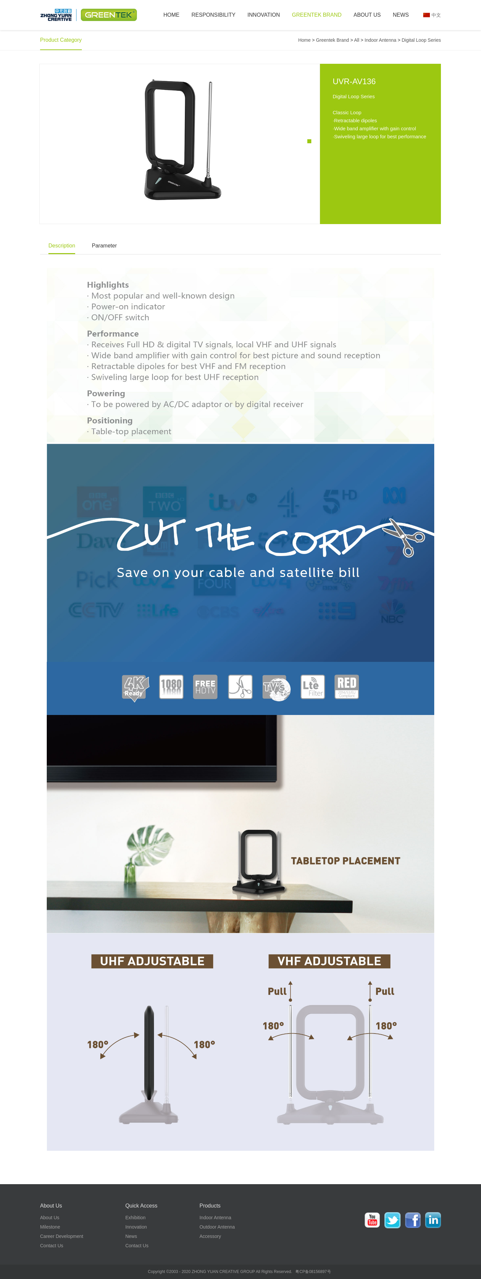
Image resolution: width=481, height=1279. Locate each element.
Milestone (50, 1227)
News (401, 15)
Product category (61, 40)
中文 (436, 15)
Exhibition (135, 1217)
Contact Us (51, 1245)
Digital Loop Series (421, 40)
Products (209, 1206)
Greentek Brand (316, 15)
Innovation (264, 15)
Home (171, 15)
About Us (367, 15)
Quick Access (141, 1206)
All (356, 40)
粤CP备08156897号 (313, 1271)
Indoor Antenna (380, 40)
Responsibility (213, 15)
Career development (61, 1236)
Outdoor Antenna (217, 1227)
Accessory (210, 1236)
